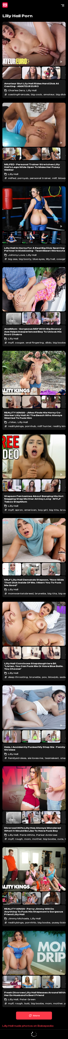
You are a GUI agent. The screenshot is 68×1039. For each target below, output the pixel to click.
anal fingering (35, 342)
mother (37, 839)
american (30, 510)
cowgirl (61, 259)
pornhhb (30, 922)
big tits (54, 510)
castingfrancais (18, 94)
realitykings (16, 426)
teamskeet (52, 758)
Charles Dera (16, 90)
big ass (12, 259)
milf (54, 178)
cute (60, 839)
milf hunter (44, 426)
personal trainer (40, 178)
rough (19, 839)
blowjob (53, 677)
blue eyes (38, 259)
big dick (61, 94)
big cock (36, 94)
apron (19, 510)
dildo (48, 342)
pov (44, 677)
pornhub (30, 426)
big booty (25, 259)
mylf (10, 342)
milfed (12, 178)
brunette (40, 593)
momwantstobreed (20, 593)
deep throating (18, 677)
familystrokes (17, 758)
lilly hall (50, 259)
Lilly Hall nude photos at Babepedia (27, 1025)
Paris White (27, 835)
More (34, 1015)
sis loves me (35, 758)
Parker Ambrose (46, 835)
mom (27, 839)
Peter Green (27, 999)
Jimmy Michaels (18, 918)
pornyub (23, 178)
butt (27, 1003)
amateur (48, 94)
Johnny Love (16, 255)
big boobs (59, 342)
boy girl (43, 510)
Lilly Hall (31, 90)
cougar (19, 342)
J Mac (12, 422)
